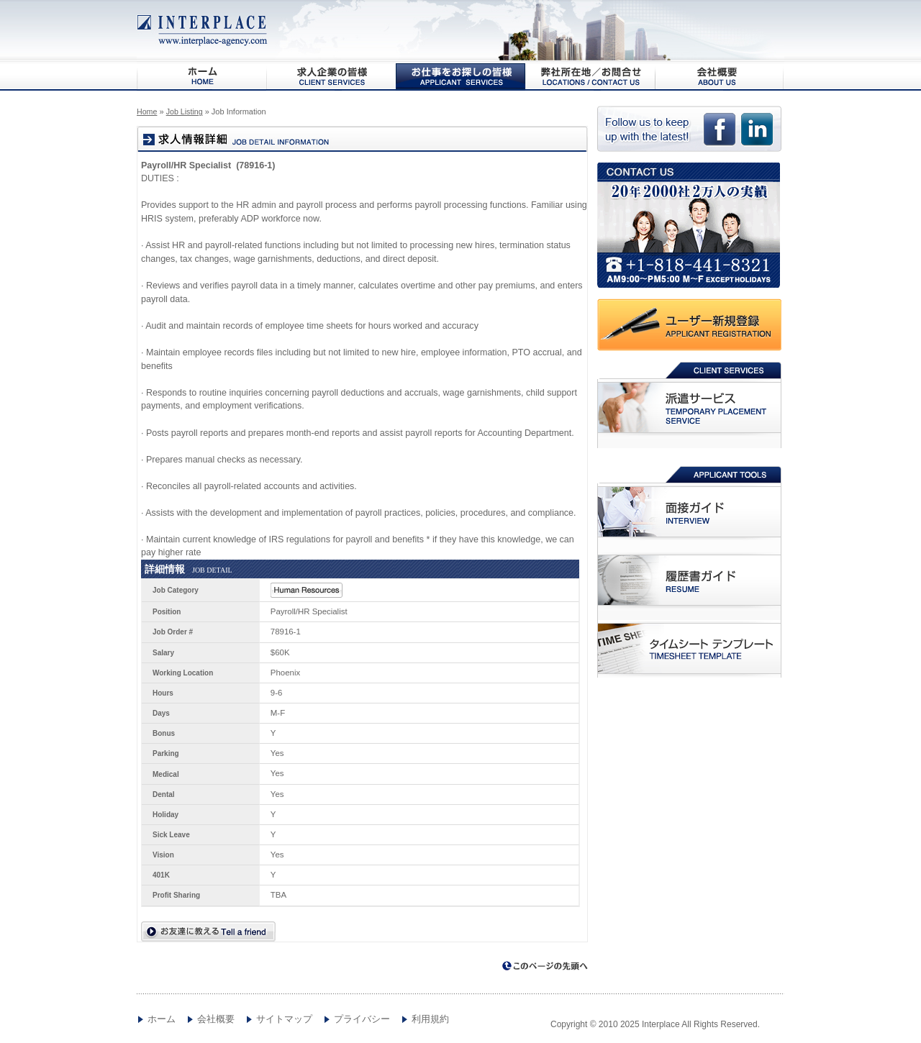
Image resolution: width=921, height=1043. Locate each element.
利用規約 (430, 1019)
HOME (201, 76)
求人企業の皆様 (331, 76)
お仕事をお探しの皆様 (460, 76)
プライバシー (362, 1019)
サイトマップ (284, 1019)
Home (147, 111)
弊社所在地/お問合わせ (590, 76)
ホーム (162, 1019)
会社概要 (719, 76)
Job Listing (184, 111)
